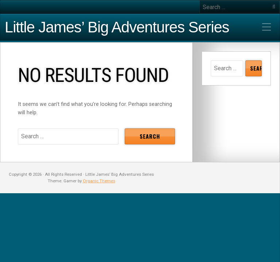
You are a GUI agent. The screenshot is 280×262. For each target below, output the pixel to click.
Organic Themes (99, 180)
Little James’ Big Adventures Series (117, 27)
